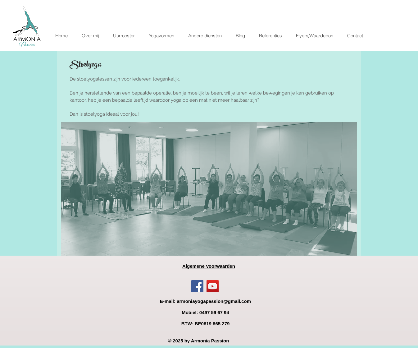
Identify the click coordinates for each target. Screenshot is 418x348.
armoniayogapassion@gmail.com (214, 301)
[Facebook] (197, 286)
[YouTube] (213, 286)
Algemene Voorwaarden (208, 266)
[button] (161, 35)
